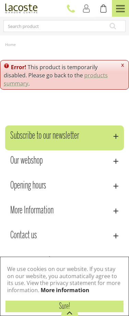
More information (65, 290)
